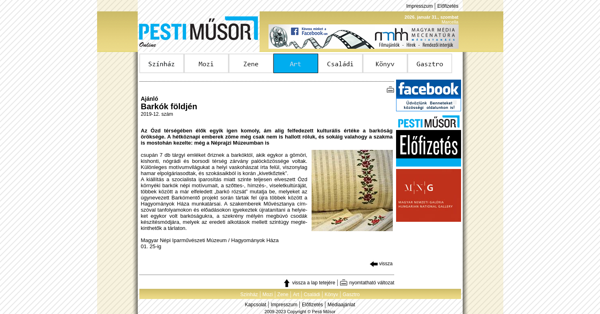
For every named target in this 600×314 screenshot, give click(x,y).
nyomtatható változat (367, 283)
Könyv (331, 294)
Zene (282, 294)
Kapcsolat (255, 305)
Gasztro (351, 294)
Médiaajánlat (341, 305)
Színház (249, 294)
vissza (381, 263)
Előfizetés (447, 6)
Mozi (267, 294)
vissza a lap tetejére (309, 283)
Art (296, 294)
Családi (312, 294)
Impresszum (419, 6)
